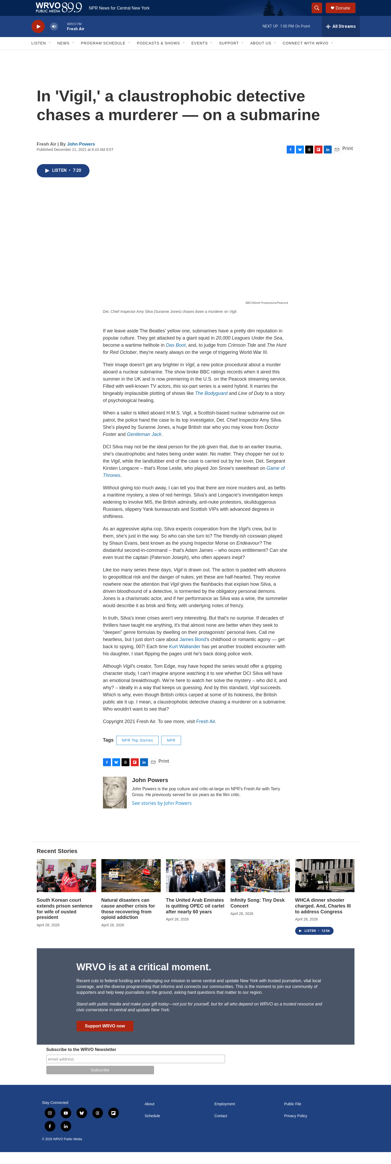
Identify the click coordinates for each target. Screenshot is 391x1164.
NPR (171, 752)
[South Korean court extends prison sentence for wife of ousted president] (66, 887)
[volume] (54, 38)
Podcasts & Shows (158, 55)
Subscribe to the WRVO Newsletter (81, 1061)
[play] (38, 38)
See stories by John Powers (162, 815)
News (63, 55)
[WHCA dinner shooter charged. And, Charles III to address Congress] (324, 887)
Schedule (152, 1128)
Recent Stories (57, 863)
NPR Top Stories (137, 752)
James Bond (192, 651)
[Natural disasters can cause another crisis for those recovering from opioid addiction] (131, 887)
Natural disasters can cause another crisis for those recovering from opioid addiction (128, 920)
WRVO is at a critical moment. (144, 978)
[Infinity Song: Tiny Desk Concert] (260, 887)
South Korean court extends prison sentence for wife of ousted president (65, 920)
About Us (260, 55)
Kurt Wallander (184, 658)
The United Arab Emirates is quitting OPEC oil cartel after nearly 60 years (195, 917)
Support (229, 55)
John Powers (81, 156)
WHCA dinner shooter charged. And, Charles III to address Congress (323, 917)
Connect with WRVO (306, 55)
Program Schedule (103, 55)
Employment (224, 1116)
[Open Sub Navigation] (50, 55)
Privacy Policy (295, 1128)
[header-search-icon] (319, 14)
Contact (220, 1128)
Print (347, 160)
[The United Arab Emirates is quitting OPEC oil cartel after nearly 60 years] (195, 887)
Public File (292, 1116)
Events (199, 55)
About (150, 1116)
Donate (346, 14)
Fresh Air (205, 733)
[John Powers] (115, 804)
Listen (39, 55)
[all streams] (341, 38)
